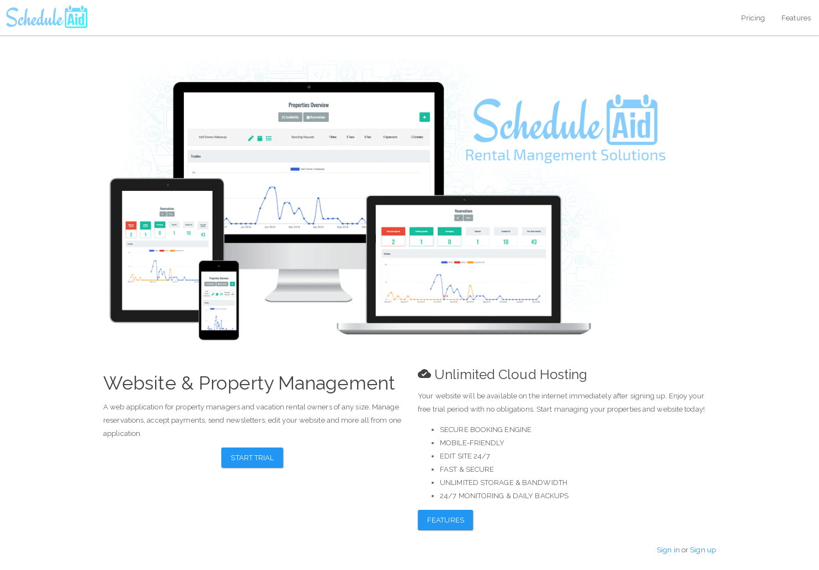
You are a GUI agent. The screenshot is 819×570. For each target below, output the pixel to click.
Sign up (703, 550)
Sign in (668, 550)
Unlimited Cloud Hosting (502, 374)
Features (796, 18)
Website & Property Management (249, 383)
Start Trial (252, 458)
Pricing (753, 18)
